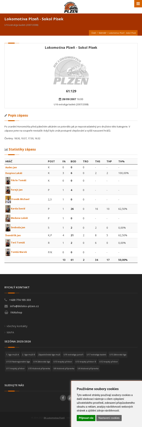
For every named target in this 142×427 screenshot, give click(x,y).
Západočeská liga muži (49, 354)
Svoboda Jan (16, 227)
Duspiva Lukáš (14, 173)
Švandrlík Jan (14, 235)
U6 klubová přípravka (88, 368)
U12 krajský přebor (108, 361)
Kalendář (102, 33)
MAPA (10, 332)
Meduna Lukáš (17, 218)
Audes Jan (12, 167)
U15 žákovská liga (117, 354)
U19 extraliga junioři (73, 354)
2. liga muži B (28, 354)
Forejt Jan (14, 190)
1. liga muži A (12, 354)
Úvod (93, 33)
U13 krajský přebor (62, 361)
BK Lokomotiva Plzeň (54, 417)
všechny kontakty (17, 326)
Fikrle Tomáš (16, 180)
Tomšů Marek (17, 252)
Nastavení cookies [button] (108, 417)
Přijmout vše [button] (86, 417)
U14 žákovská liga (41, 361)
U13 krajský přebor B (85, 361)
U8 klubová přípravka (63, 368)
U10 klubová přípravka (39, 368)
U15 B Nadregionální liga (18, 361)
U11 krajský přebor (15, 368)
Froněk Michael (18, 199)
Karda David (16, 208)
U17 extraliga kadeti (96, 354)
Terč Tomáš (16, 242)
